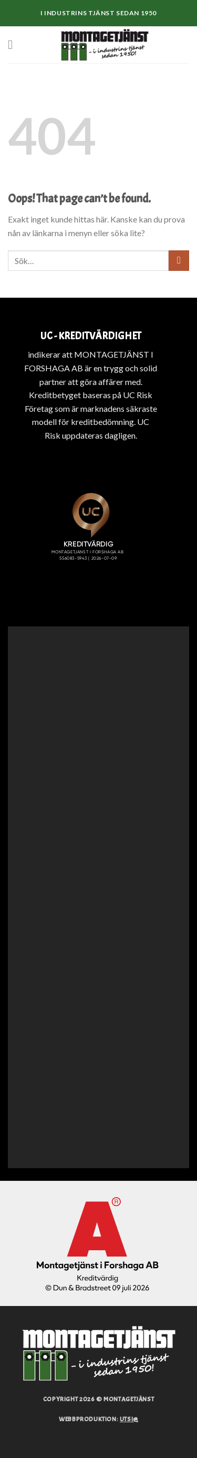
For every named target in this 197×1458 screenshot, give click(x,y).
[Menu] (14, 44)
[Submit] (179, 260)
